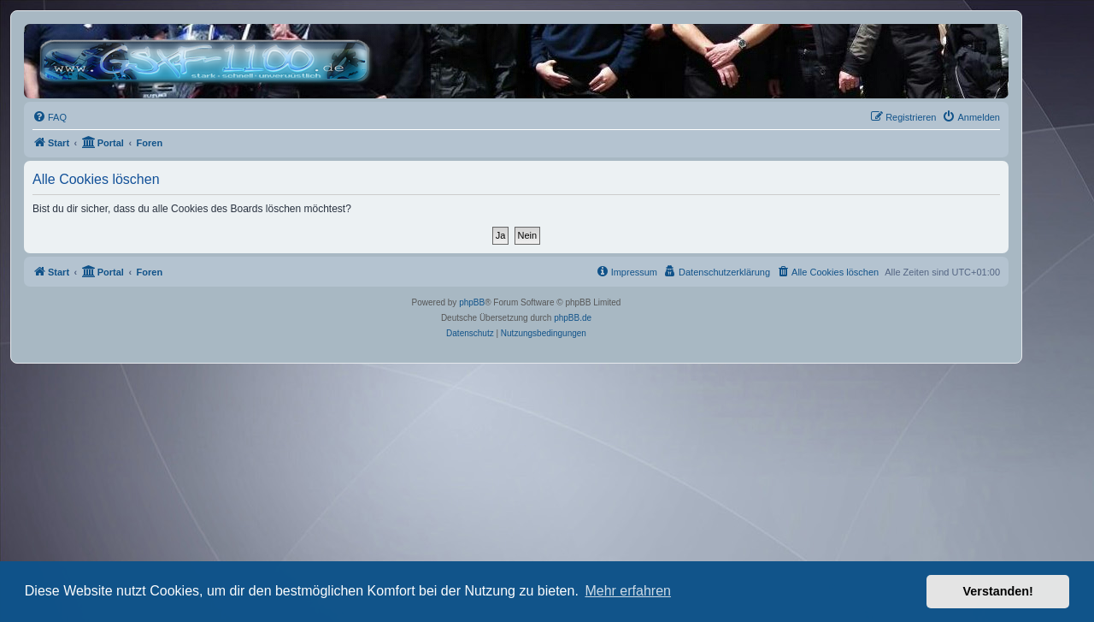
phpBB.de (572, 318)
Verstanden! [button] (998, 591)
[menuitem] (49, 117)
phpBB (472, 302)
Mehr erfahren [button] (628, 590)
